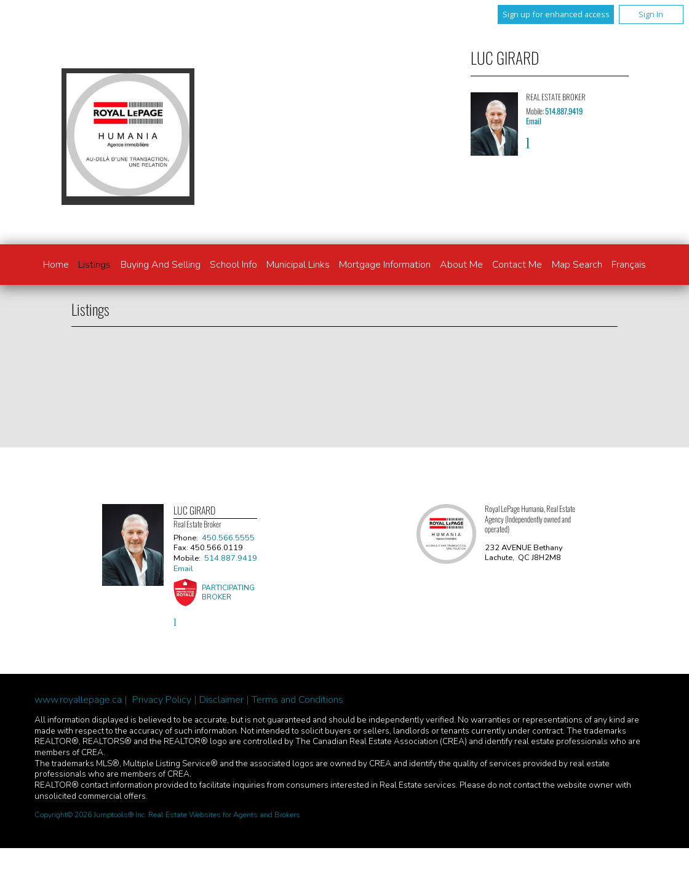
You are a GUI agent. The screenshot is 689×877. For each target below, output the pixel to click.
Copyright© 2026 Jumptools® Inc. (90, 815)
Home (56, 264)
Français (628, 264)
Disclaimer (221, 700)
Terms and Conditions (297, 700)
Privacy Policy (161, 700)
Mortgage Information (385, 264)
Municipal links (298, 264)
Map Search (577, 264)
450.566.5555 (228, 537)
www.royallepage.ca (78, 700)
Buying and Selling (161, 264)
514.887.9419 (564, 111)
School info (233, 264)
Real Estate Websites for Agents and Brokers (224, 815)
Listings (94, 264)
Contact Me (517, 264)
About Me (461, 264)
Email (533, 121)
